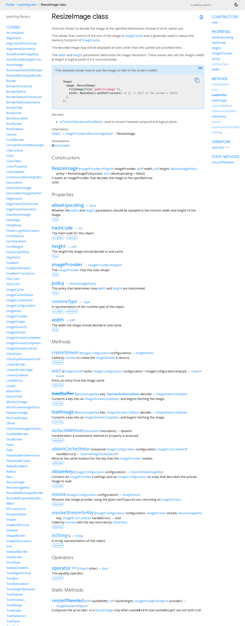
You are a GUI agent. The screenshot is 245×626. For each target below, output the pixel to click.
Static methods (225, 157)
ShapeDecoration (18, 541)
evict (56, 370)
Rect (9, 477)
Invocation (92, 431)
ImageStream (145, 353)
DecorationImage (18, 188)
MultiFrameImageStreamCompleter (31, 407)
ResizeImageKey (99, 133)
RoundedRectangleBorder (24, 493)
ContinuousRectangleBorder (26, 177)
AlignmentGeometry (20, 49)
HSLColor (13, 279)
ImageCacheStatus (103, 454)
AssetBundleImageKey (22, 54)
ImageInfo (13, 311)
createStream (65, 352)
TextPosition (15, 600)
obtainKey (62, 471)
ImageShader (15, 321)
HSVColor (13, 284)
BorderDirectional (19, 86)
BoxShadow (14, 129)
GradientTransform (20, 273)
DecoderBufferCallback (123, 394)
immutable (62, 145)
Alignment (13, 38)
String (79, 536)
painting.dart (28, 5)
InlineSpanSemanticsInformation (30, 359)
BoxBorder (14, 113)
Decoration (14, 182)
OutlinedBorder (17, 434)
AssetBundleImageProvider (26, 59)
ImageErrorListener (171, 449)
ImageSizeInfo (16, 327)
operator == (64, 568)
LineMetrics (14, 380)
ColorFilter (13, 161)
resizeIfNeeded (67, 600)
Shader (11, 519)
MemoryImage (16, 402)
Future (195, 371)
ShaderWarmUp (17, 525)
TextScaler (13, 610)
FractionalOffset (17, 252)
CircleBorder (15, 140)
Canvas (11, 134)
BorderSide (14, 107)
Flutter (10, 5)
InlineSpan (14, 354)
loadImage (63, 412)
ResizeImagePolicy (184, 169)
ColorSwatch (15, 172)
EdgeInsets (14, 198)
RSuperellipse (16, 514)
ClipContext (14, 150)
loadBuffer (63, 393)
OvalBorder (14, 439)
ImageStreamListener (22, 348)
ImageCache (134, 36)
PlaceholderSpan (18, 461)
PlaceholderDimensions (23, 455)
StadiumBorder (17, 552)
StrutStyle (13, 562)
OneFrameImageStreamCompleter (31, 429)
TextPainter (14, 594)
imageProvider (67, 264)
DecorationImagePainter (24, 193)
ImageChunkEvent (19, 300)
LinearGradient (17, 375)
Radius (11, 471)
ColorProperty (16, 166)
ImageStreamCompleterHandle (28, 343)
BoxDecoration (17, 118)
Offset (10, 423)
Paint (10, 445)
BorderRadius (16, 91)
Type (86, 302)
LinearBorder (16, 364)
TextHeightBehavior (21, 589)
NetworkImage (17, 412)
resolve (70, 358)
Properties (221, 32)
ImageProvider (75, 133)
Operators (221, 142)
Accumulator (15, 33)
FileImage (13, 220)
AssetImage (14, 65)
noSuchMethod (67, 430)
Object (56, 133)
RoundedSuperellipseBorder (26, 498)
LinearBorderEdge (19, 370)
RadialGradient (16, 466)
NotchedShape (17, 418)
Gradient (12, 263)
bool (107, 173)
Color (10, 156)
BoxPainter (14, 124)
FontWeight (14, 247)
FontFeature (15, 236)
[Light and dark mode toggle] (236, 5)
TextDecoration (17, 584)
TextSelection (16, 616)
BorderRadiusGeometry (23, 102)
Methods (220, 79)
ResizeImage (65, 168)
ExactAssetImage (18, 214)
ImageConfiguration (95, 353)
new (215, 22)
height (77, 55)
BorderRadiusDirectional (24, 97)
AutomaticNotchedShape (24, 70)
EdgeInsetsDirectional (22, 204)
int (140, 169)
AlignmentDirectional (21, 43)
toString (60, 535)
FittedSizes (14, 225)
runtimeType (64, 301)
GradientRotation (18, 268)
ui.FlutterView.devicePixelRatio (80, 122)
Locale (11, 386)
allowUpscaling (68, 205)
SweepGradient (17, 568)
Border (11, 81)
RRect (10, 503)
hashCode (62, 228)
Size (9, 546)
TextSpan (13, 621)
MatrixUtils (14, 396)
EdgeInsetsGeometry (21, 209)
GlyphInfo (13, 257)
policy (58, 283)
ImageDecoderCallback (122, 412)
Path (9, 450)
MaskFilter (13, 391)
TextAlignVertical (18, 573)
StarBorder (14, 557)
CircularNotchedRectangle (25, 145)
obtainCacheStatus (71, 448)
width (62, 55)
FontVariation (16, 241)
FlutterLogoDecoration (22, 231)
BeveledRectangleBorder (24, 75)
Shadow (12, 530)
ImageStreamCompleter (172, 394)
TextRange (14, 605)
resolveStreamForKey (73, 512)
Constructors (225, 17)
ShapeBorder (15, 536)
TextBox (12, 578)
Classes (13, 27)
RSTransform (16, 509)
